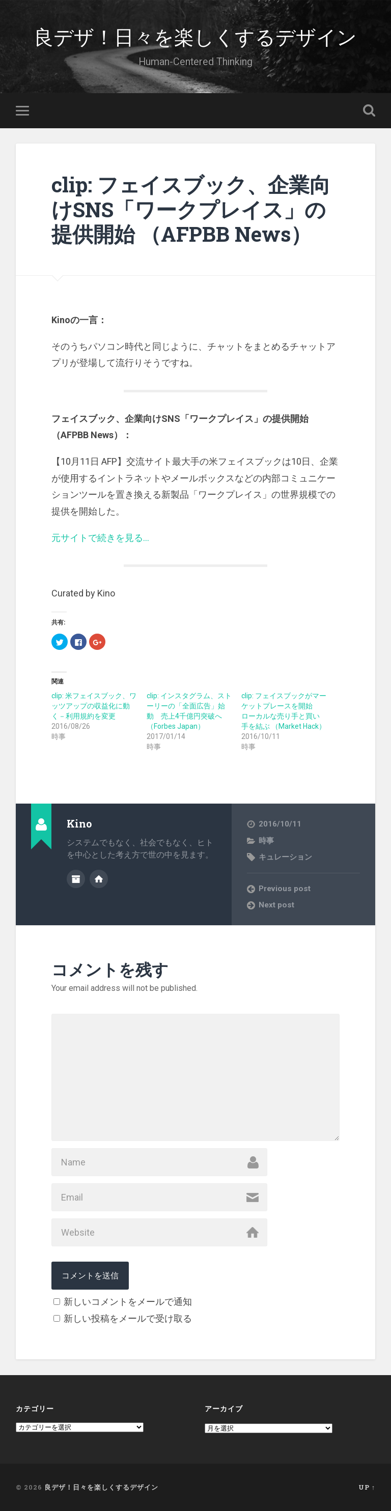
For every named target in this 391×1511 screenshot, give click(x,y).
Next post (276, 904)
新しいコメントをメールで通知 (128, 1301)
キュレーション (285, 857)
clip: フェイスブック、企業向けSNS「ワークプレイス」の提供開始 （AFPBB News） (190, 209)
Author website (99, 879)
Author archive (76, 879)
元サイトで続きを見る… (100, 537)
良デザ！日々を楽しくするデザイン (195, 35)
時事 (266, 840)
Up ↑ (366, 1487)
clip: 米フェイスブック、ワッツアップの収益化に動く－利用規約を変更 (93, 705)
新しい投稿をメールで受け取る (128, 1318)
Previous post (285, 888)
